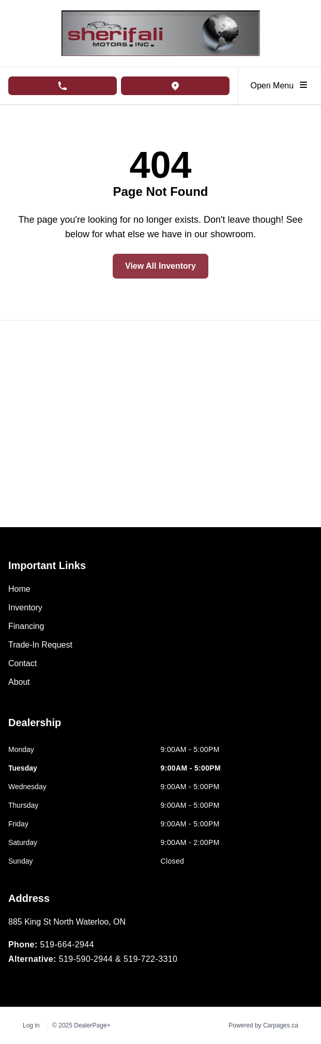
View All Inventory (160, 266)
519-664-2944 (67, 944)
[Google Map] (160, 423)
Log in (31, 1025)
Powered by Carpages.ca (263, 1025)
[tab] (34, 727)
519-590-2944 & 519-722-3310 (118, 959)
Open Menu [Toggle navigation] (280, 85)
